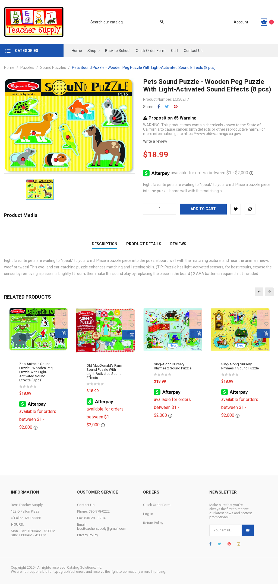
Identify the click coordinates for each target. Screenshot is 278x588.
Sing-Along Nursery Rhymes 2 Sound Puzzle (172, 370)
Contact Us (85, 509)
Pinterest (176, 106)
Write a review (155, 141)
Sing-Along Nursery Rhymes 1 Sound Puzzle (240, 370)
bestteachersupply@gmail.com (101, 532)
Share (158, 106)
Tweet (167, 106)
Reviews (178, 246)
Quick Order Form (156, 509)
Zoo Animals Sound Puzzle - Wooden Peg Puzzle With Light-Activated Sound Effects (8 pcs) (36, 376)
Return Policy (153, 527)
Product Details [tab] (143, 246)
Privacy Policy (87, 539)
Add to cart (203, 209)
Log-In (148, 518)
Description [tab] (104, 246)
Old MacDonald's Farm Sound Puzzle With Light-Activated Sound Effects (104, 375)
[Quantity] (159, 209)
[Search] (124, 22)
